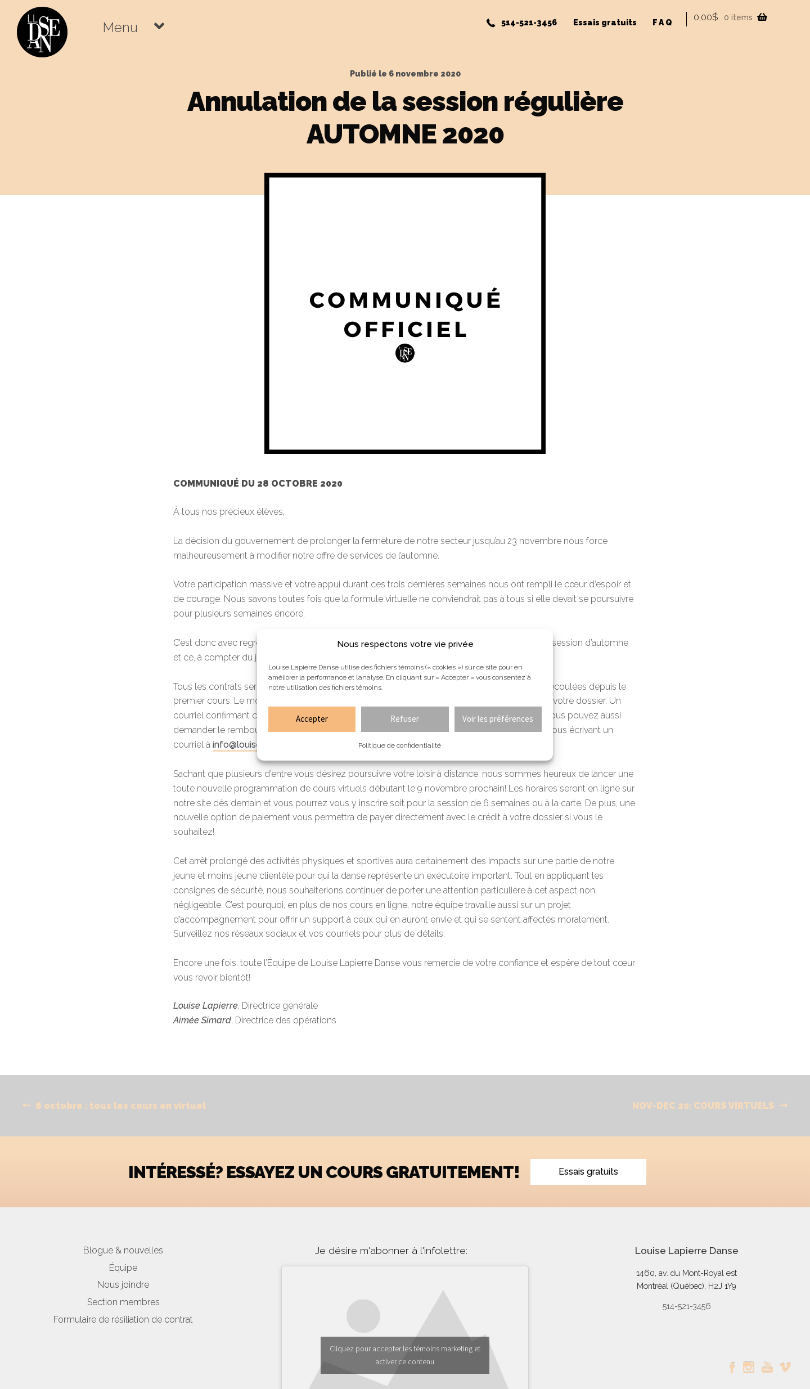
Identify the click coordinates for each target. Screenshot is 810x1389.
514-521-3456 (529, 22)
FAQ (662, 22)
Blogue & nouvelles (123, 1250)
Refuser (404, 718)
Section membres (123, 1302)
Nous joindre (123, 1284)
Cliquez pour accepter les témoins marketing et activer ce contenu (405, 1354)
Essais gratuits (605, 22)
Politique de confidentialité (399, 745)
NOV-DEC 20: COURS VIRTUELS (703, 1106)
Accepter (312, 718)
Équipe (123, 1267)
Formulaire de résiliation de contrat (123, 1319)
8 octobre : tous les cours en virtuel (120, 1106)
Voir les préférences (497, 718)
